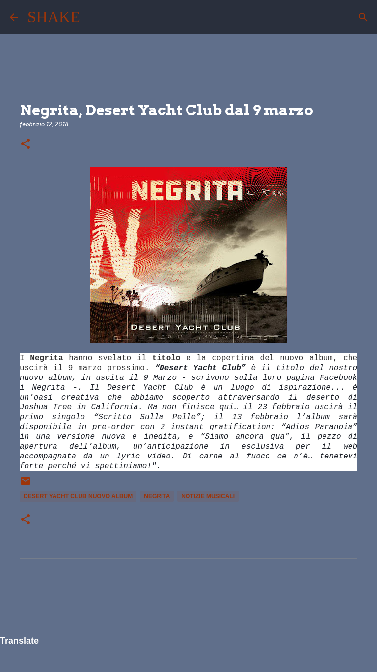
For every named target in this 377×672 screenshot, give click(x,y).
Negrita (157, 496)
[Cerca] (94, 17)
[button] (25, 144)
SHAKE (53, 17)
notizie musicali (208, 496)
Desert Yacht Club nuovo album (78, 496)
